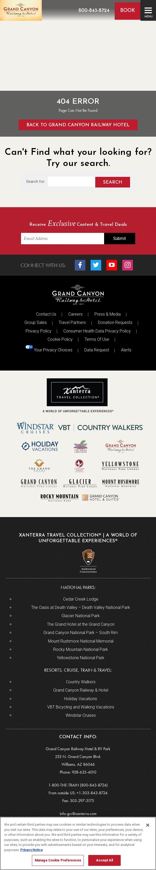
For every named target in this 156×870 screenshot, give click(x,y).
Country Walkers (81, 681)
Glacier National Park (81, 615)
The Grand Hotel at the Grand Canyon (80, 624)
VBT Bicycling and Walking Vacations (80, 707)
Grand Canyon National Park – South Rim (80, 632)
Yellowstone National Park (80, 657)
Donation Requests (115, 322)
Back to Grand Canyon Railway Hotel (78, 125)
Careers (75, 314)
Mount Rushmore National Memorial (80, 641)
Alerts (126, 349)
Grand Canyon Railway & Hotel (80, 690)
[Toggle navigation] (148, 10)
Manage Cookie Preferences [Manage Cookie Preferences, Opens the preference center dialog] (58, 860)
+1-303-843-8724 (92, 793)
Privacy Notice (31, 850)
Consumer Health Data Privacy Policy (97, 331)
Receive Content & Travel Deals (78, 224)
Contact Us (46, 314)
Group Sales (35, 322)
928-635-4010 (84, 772)
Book (127, 10)
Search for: (35, 181)
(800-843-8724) (94, 785)
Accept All (104, 860)
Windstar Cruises (81, 715)
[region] (78, 843)
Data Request (96, 349)
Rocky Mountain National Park (80, 649)
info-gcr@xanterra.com (78, 813)
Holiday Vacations (80, 698)
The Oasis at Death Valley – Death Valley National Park (80, 607)
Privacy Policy (38, 331)
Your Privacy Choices (48, 348)
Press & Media (107, 314)
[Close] (147, 825)
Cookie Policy (60, 339)
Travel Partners (72, 322)
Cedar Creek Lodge (80, 599)
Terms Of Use (97, 339)
